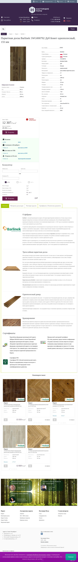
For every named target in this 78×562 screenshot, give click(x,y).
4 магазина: (7, 17)
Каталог (4, 34)
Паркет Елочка (4, 518)
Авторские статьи (62, 513)
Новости (60, 515)
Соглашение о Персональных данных (49, 545)
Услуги (40, 518)
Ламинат (22, 513)
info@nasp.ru (56, 17)
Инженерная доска (5, 515)
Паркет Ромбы (4, 520)
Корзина (68, 18)
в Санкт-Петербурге (24, 17)
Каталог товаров (44, 542)
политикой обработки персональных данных (38, 554)
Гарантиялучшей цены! (32, 119)
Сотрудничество (42, 515)
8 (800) (55, 21)
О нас (40, 513)
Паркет (2, 513)
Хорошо (71, 557)
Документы (41, 520)
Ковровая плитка (24, 520)
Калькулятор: (7, 165)
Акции (68, 21)
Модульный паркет (5, 522)
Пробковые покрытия (25, 518)
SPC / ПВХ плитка (24, 515)
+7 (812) (55, 19)
